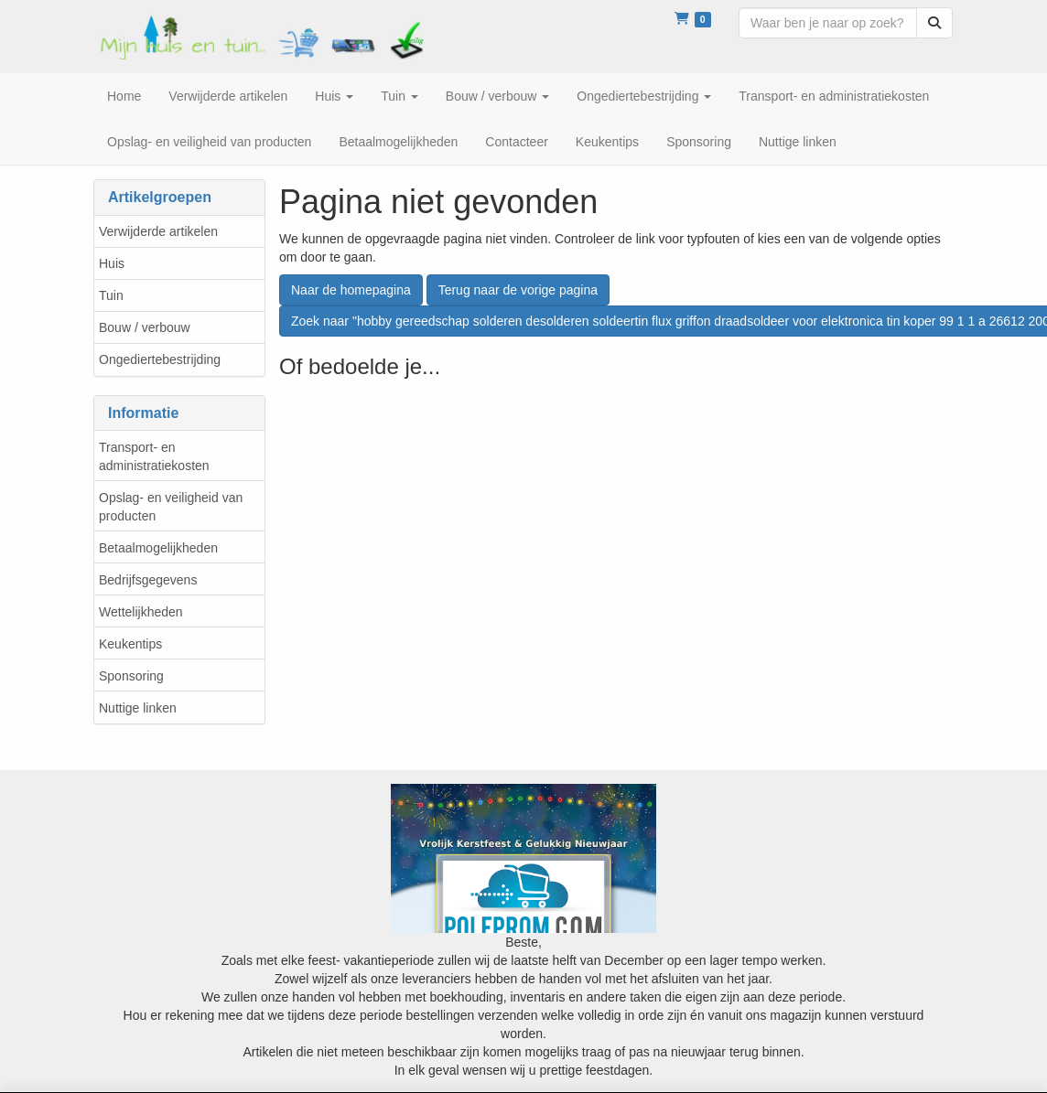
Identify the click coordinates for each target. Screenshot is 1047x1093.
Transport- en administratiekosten (154, 456)
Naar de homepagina (351, 290)
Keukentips (130, 644)
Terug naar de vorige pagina (518, 290)
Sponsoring (131, 676)
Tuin (111, 295)
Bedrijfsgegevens (148, 580)
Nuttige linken (138, 708)
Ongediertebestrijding (160, 359)
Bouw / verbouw (144, 327)
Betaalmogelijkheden (158, 548)
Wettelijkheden (141, 612)
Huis (111, 263)
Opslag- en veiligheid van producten (171, 506)
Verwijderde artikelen (158, 231)
